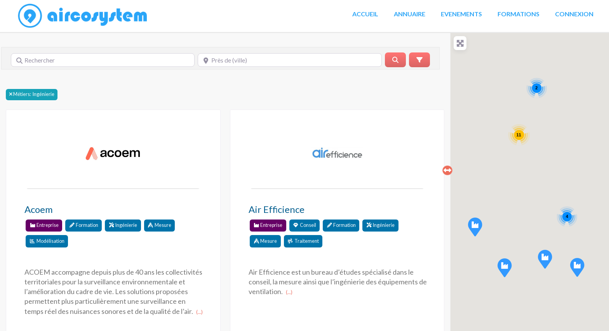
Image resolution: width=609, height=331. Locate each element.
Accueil (365, 13)
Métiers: (22, 94)
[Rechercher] (103, 60)
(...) (199, 311)
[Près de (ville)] (289, 60)
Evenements (461, 13)
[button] (545, 259)
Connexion (574, 13)
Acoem (38, 209)
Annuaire (409, 13)
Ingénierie (31, 94)
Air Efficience (276, 209)
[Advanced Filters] (419, 59)
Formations (518, 13)
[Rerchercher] (395, 59)
